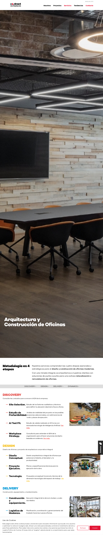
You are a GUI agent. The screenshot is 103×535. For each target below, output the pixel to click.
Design (45, 386)
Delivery (58, 386)
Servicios (67, 6)
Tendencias (78, 6)
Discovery (30, 386)
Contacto (89, 6)
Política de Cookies (14, 530)
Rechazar (83, 528)
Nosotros (47, 6)
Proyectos (57, 6)
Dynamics (73, 386)
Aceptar (95, 528)
